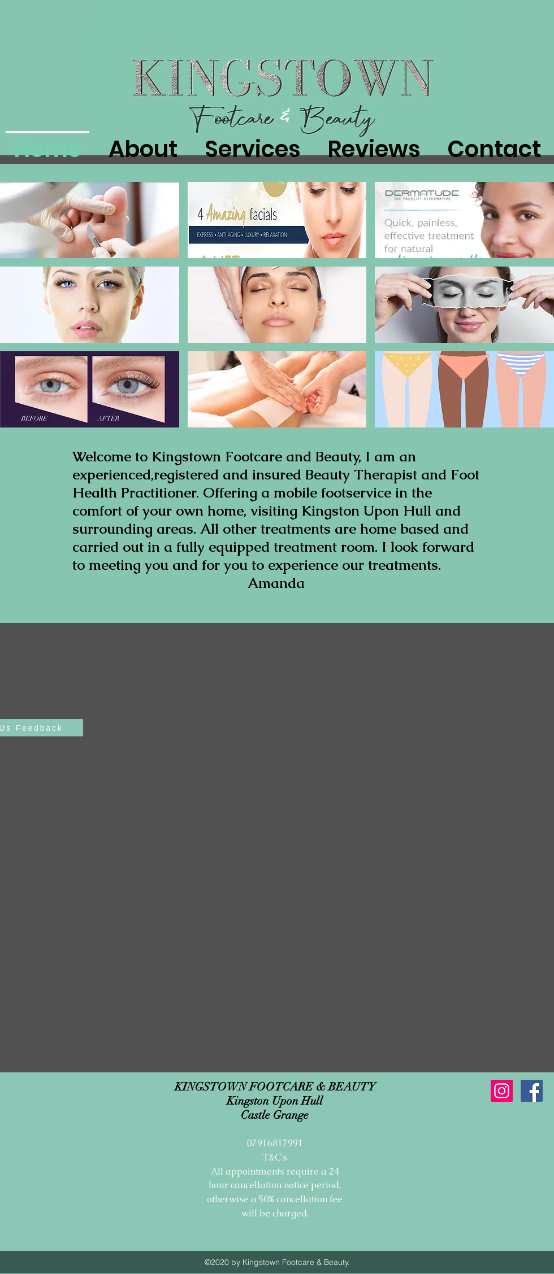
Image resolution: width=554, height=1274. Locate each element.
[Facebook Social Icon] (532, 1091)
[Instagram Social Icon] (502, 1091)
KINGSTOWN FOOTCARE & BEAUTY (275, 1087)
